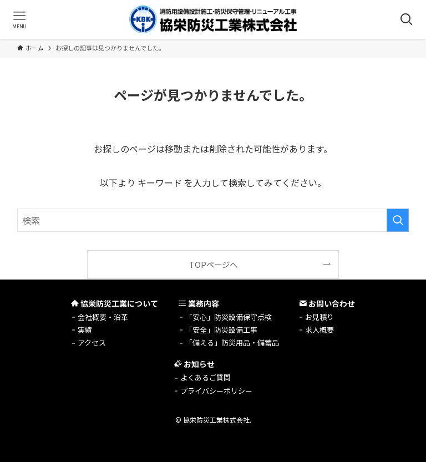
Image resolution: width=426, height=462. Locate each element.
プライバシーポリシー (216, 390)
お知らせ (194, 363)
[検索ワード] (213, 220)
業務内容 (199, 303)
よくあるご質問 (205, 377)
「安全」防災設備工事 (221, 329)
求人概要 (319, 329)
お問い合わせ (327, 303)
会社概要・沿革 (103, 317)
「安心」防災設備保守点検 (228, 317)
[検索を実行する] (398, 220)
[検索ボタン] (406, 19)
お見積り (319, 317)
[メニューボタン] (19, 19)
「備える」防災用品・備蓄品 (232, 342)
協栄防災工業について (114, 303)
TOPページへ (213, 264)
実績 (85, 329)
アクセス (92, 342)
